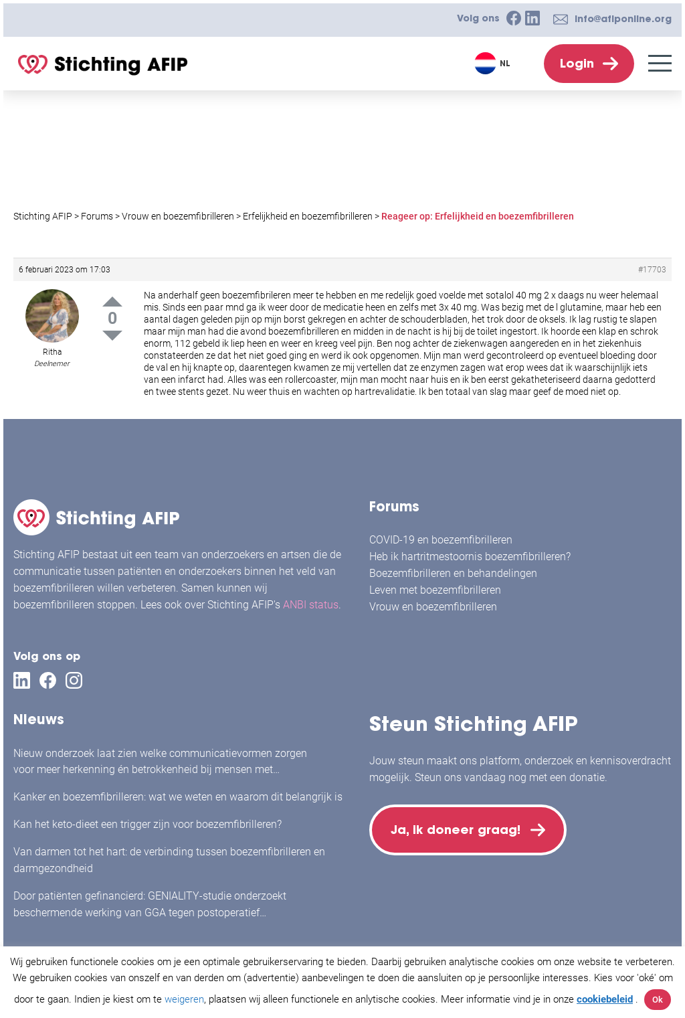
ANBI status (310, 604)
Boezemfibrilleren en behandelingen (453, 573)
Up (112, 301)
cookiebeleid (605, 999)
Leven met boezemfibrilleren (435, 590)
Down (112, 336)
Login (577, 63)
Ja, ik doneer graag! (456, 830)
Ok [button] (657, 1000)
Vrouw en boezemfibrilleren (433, 606)
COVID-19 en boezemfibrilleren (440, 539)
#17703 (652, 269)
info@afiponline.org (623, 19)
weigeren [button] (184, 999)
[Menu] (660, 63)
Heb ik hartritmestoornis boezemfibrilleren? (470, 556)
